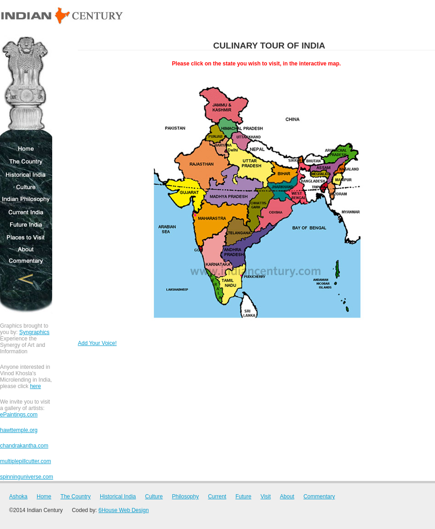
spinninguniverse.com (26, 477)
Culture (26, 187)
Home (26, 148)
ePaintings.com (19, 414)
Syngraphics (34, 332)
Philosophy (185, 496)
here (35, 386)
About (26, 249)
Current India (26, 211)
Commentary (26, 261)
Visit (266, 496)
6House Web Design (123, 510)
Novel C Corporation (26, 290)
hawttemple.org (19, 430)
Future (243, 496)
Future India (26, 224)
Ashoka (26, 88)
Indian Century (62, 16)
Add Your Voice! (97, 343)
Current (217, 496)
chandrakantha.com (24, 446)
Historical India (26, 174)
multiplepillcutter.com (25, 461)
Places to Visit (26, 237)
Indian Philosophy (26, 199)
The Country (26, 161)
